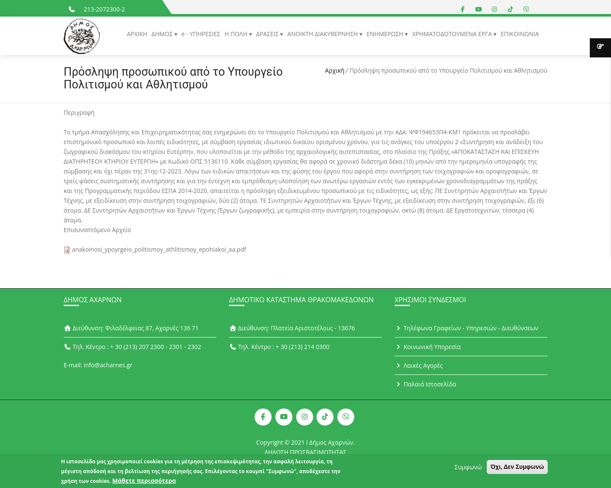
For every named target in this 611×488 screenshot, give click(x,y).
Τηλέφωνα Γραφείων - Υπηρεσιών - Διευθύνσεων (466, 328)
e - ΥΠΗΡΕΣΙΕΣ (201, 34)
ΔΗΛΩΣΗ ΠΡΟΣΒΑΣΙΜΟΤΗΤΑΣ (306, 452)
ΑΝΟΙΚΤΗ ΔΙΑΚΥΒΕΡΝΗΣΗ (323, 34)
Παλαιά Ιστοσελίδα (425, 384)
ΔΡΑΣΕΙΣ (268, 34)
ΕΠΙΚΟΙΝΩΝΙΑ (520, 34)
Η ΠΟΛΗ (236, 34)
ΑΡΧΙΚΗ (137, 34)
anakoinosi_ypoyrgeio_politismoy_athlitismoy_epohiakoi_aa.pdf (159, 249)
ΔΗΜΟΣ (162, 34)
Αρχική (335, 70)
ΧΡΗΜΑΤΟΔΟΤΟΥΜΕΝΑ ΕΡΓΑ (452, 34)
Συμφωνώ (468, 469)
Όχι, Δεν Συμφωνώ (517, 469)
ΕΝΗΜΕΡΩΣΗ (386, 34)
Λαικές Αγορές (419, 365)
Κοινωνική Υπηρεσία (428, 347)
